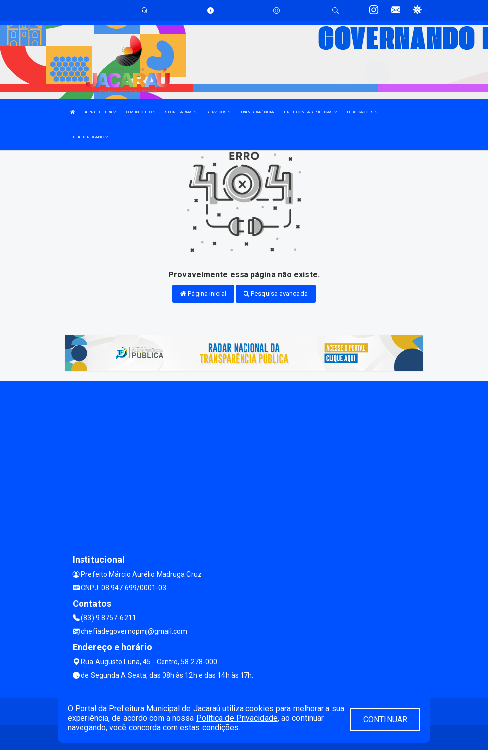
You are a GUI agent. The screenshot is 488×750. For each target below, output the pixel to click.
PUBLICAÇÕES (362, 112)
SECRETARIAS (180, 112)
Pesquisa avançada (276, 293)
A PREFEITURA (100, 112)
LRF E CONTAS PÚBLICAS (310, 112)
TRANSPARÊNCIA (257, 112)
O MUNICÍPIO (140, 112)
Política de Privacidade (237, 718)
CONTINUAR (385, 719)
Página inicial (203, 293)
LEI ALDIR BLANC (89, 137)
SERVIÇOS (218, 112)
